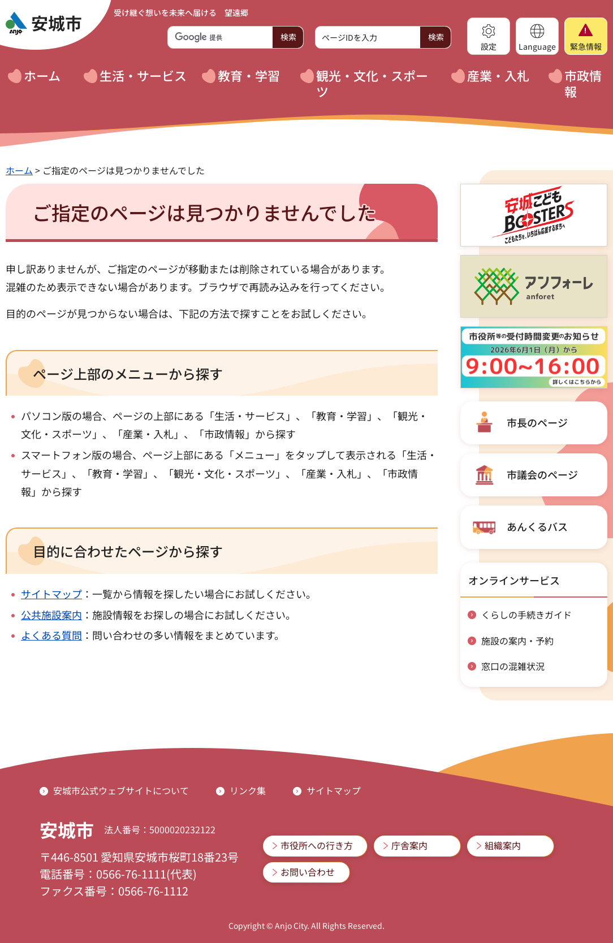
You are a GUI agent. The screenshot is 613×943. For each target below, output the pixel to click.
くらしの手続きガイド (526, 614)
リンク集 (248, 790)
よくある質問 (51, 635)
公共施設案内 (51, 614)
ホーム (19, 170)
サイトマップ (51, 593)
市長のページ (537, 422)
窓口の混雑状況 (513, 666)
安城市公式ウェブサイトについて (121, 790)
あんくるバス (537, 526)
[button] (488, 36)
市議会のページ (542, 474)
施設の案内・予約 (517, 640)
